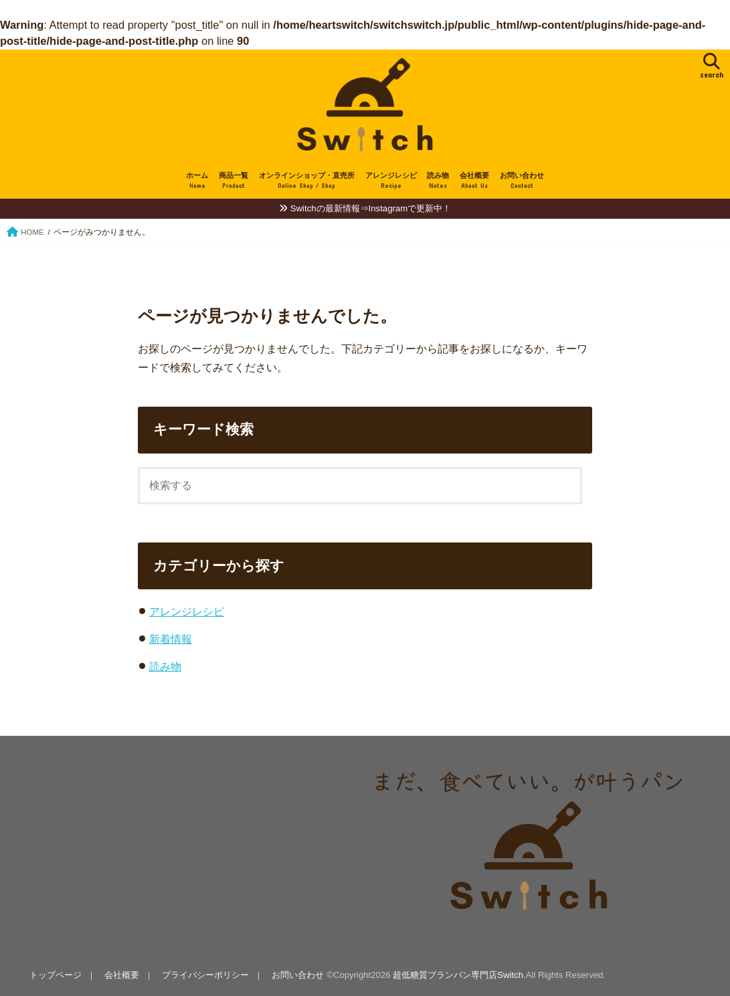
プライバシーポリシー (205, 975)
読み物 (438, 181)
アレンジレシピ (391, 181)
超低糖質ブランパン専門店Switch (458, 975)
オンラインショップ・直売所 (307, 181)
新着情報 (170, 639)
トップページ (55, 975)
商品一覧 (233, 181)
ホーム (197, 181)
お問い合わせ (522, 181)
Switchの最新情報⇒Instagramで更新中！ (370, 208)
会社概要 (474, 181)
